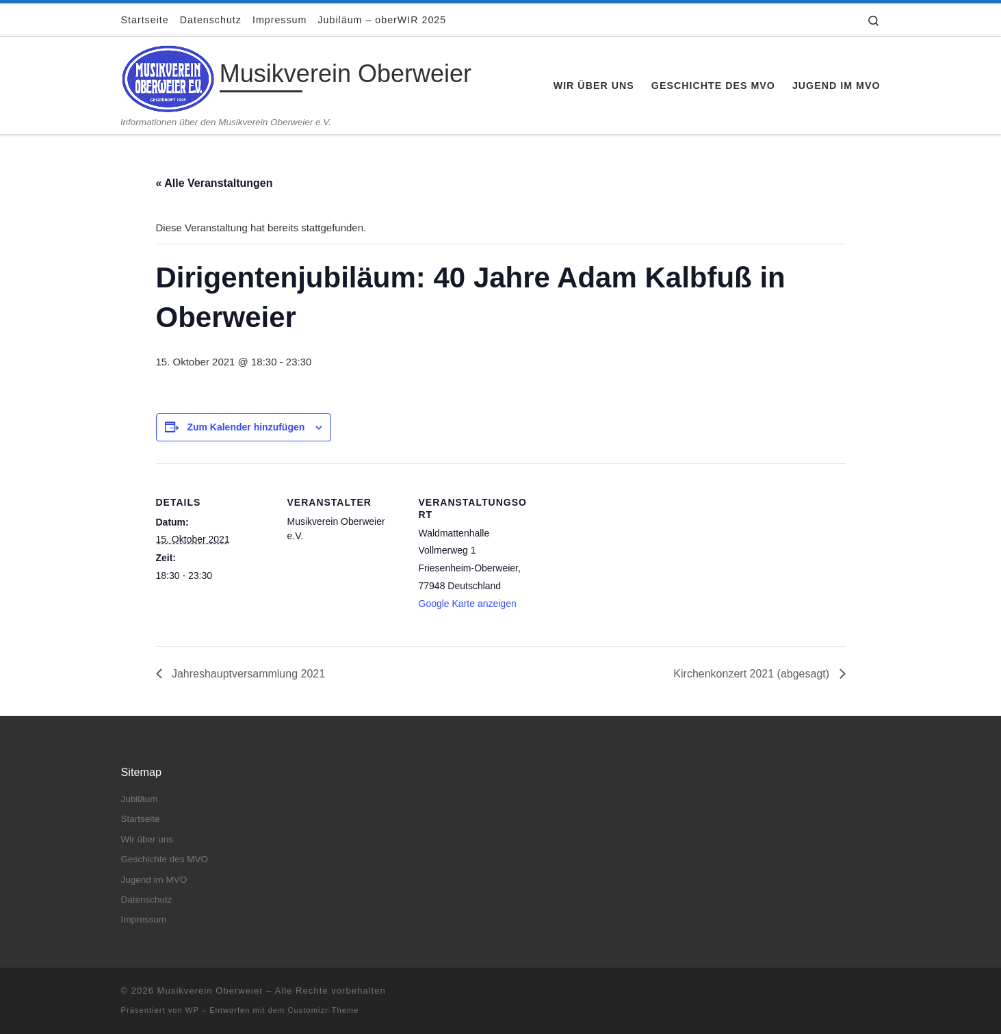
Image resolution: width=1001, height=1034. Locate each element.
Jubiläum (139, 799)
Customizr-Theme (323, 1010)
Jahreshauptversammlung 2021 (247, 674)
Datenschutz (146, 899)
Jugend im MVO (154, 880)
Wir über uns (147, 839)
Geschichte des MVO (165, 859)
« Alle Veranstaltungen (214, 183)
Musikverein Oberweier (210, 990)
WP (192, 1010)
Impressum (144, 919)
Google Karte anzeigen (468, 603)
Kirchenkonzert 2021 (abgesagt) (752, 674)
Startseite (140, 819)
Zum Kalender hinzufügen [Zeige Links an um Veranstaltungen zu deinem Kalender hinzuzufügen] (245, 427)
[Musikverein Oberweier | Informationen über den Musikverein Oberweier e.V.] (168, 76)
